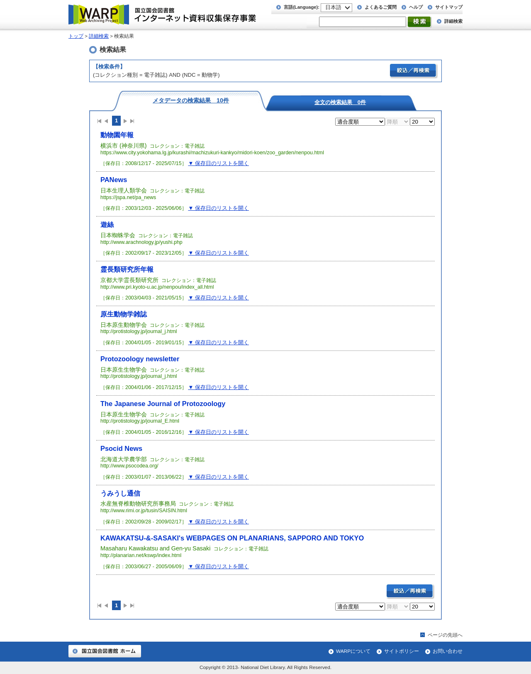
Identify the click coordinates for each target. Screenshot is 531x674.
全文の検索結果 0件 (340, 102)
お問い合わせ (448, 651)
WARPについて (353, 651)
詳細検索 (453, 21)
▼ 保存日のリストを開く (218, 163)
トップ (75, 36)
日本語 (333, 7)
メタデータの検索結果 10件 (191, 100)
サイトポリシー (401, 651)
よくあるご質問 (381, 7)
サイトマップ (449, 7)
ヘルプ (416, 7)
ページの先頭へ (445, 635)
